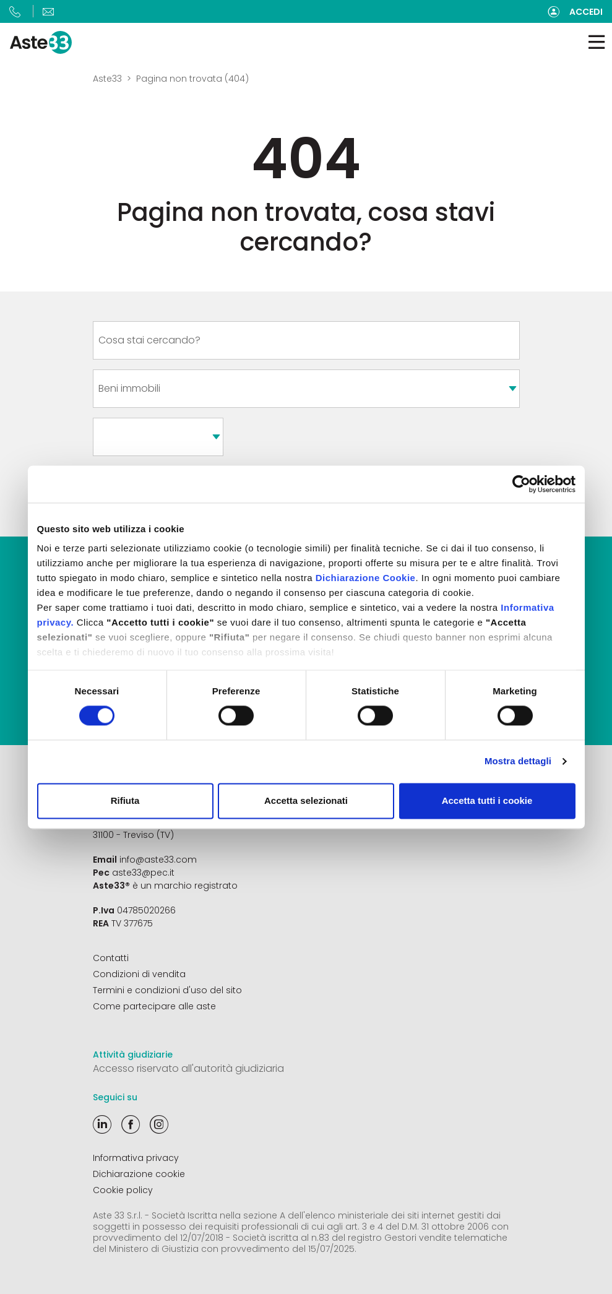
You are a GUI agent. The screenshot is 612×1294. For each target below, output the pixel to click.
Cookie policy (123, 1190)
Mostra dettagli (518, 761)
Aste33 (107, 78)
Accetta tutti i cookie (487, 800)
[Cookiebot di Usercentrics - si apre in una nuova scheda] (521, 484)
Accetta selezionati (306, 800)
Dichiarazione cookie (139, 1174)
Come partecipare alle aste (154, 1006)
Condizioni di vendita (139, 974)
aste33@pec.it (143, 872)
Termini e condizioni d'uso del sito (167, 990)
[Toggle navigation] (596, 42)
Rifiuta (125, 800)
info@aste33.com (158, 859)
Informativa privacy (136, 1158)
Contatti (111, 958)
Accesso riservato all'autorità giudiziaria (188, 1068)
